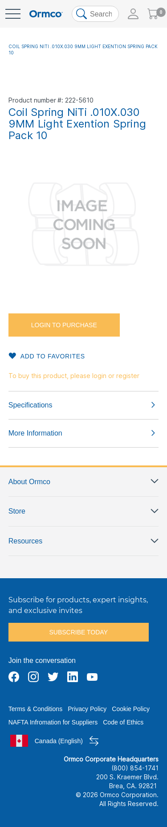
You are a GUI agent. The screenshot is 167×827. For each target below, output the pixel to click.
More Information (35, 433)
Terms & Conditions (35, 708)
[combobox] (95, 14)
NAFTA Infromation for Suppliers (53, 722)
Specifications (30, 405)
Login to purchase (64, 325)
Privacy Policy (87, 708)
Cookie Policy (131, 708)
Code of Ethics (123, 722)
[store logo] (46, 14)
